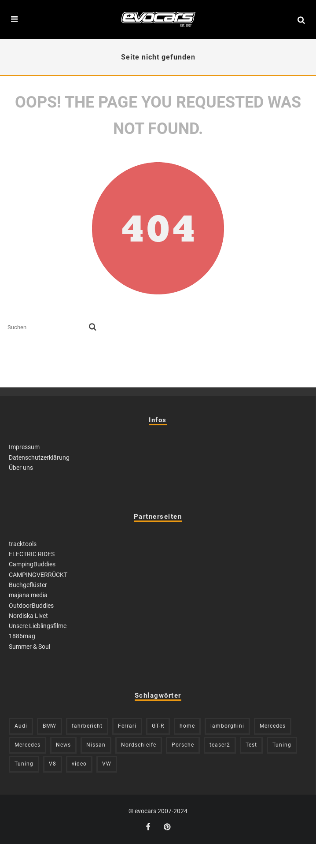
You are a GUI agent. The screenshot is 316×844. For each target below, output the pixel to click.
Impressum (24, 446)
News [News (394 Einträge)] (63, 745)
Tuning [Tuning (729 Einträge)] (24, 764)
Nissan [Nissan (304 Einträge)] (96, 745)
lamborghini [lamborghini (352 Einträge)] (227, 726)
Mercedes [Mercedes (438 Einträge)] (27, 745)
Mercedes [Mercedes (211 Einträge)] (273, 726)
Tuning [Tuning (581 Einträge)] (281, 745)
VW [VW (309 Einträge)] (106, 764)
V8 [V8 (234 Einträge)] (52, 764)
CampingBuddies (32, 564)
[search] (92, 327)
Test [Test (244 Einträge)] (251, 745)
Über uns (21, 467)
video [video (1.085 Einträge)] (79, 764)
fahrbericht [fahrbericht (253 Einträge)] (87, 726)
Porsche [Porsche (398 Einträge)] (183, 745)
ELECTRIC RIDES (32, 554)
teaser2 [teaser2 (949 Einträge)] (219, 745)
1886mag (22, 636)
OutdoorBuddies (31, 605)
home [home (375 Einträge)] (187, 726)
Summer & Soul (29, 646)
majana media (28, 595)
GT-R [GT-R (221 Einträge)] (158, 726)
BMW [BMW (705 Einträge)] (49, 726)
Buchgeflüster (28, 584)
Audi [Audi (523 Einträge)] (21, 726)
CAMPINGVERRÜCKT (38, 574)
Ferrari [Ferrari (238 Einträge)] (127, 726)
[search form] (46, 327)
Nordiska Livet (28, 615)
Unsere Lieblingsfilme (37, 625)
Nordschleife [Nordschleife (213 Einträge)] (138, 745)
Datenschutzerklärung (39, 457)
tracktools (23, 543)
